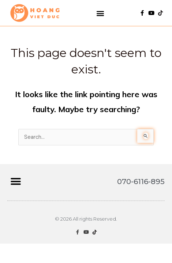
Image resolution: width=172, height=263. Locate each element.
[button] (100, 13)
